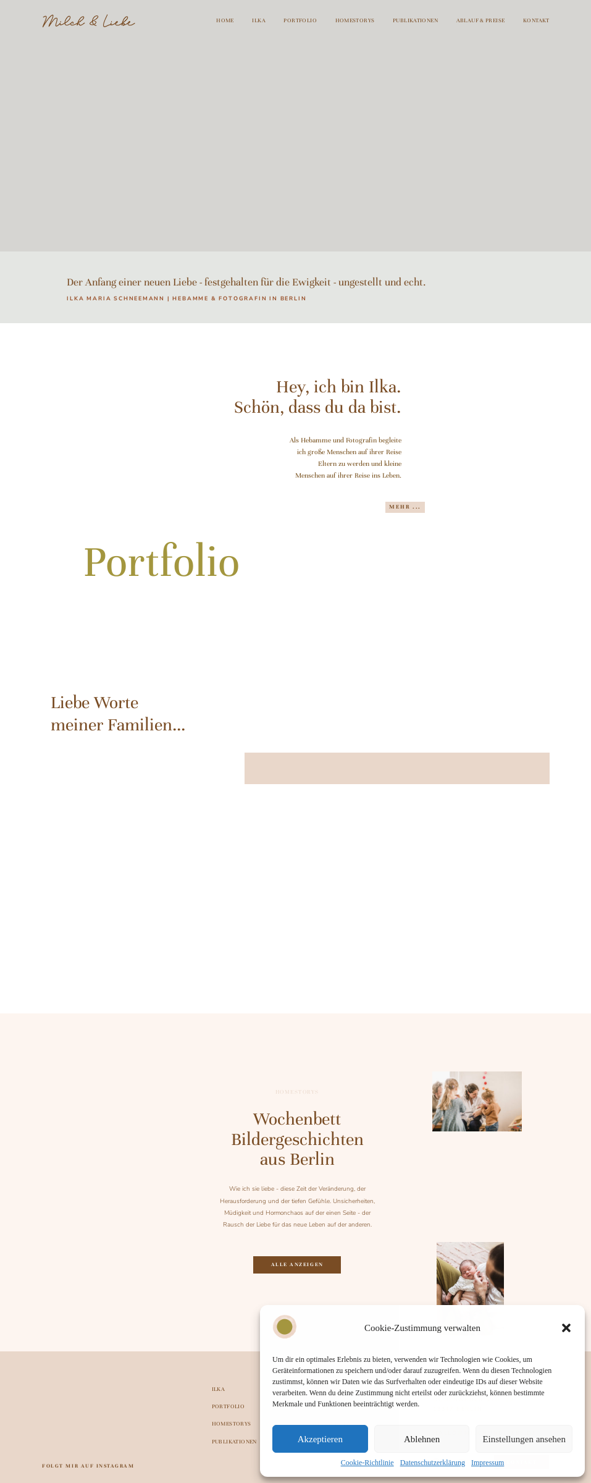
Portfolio (300, 21)
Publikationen (415, 21)
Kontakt (536, 21)
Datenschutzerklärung (432, 1462)
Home (225, 21)
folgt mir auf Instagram (88, 1466)
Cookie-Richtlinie (367, 1462)
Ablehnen (422, 1439)
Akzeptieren (320, 1439)
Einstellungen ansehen (524, 1439)
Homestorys (355, 21)
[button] (566, 1328)
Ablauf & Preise (480, 21)
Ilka (259, 21)
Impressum (487, 1462)
